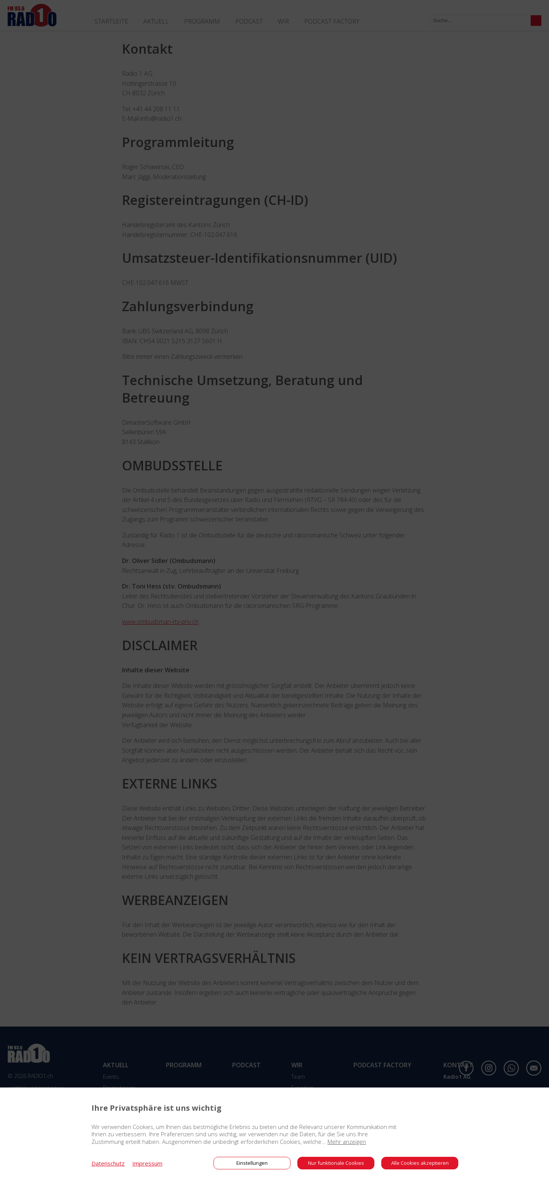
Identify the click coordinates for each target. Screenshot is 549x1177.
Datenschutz (108, 1163)
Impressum (147, 1163)
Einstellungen (252, 1162)
